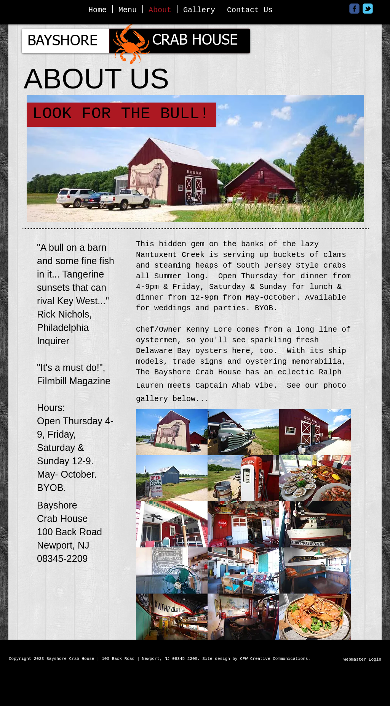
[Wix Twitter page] (368, 8)
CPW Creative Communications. (276, 658)
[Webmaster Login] (362, 660)
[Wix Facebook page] (354, 8)
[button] (172, 432)
